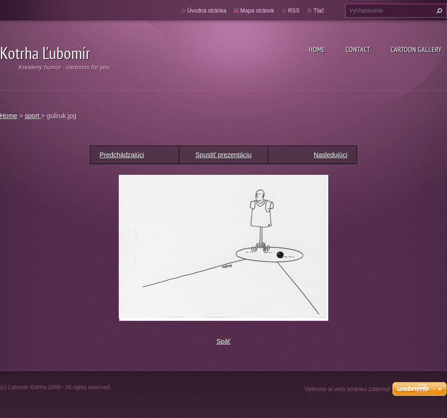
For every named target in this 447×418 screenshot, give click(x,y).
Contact (357, 49)
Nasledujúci (330, 155)
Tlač (318, 10)
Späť (223, 341)
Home (317, 49)
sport (33, 115)
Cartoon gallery (416, 49)
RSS (294, 10)
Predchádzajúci (122, 155)
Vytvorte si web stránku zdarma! (347, 388)
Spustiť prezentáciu (223, 155)
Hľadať (438, 11)
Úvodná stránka (206, 10)
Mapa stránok (257, 10)
